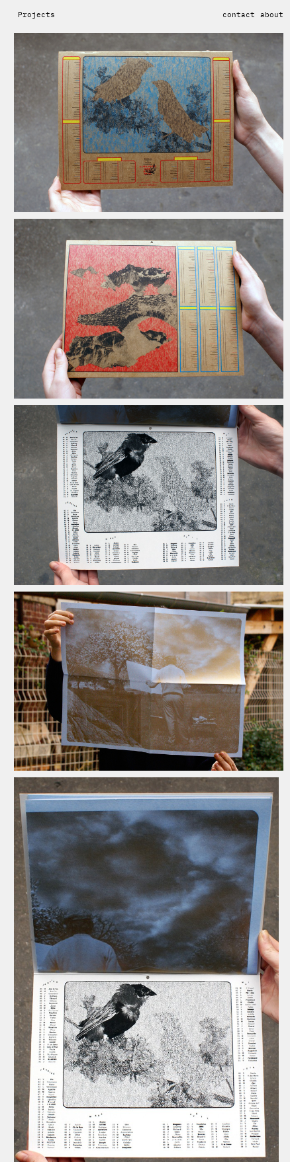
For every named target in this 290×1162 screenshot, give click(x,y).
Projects (36, 14)
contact (238, 14)
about (271, 14)
